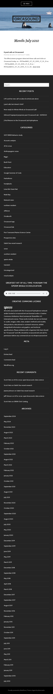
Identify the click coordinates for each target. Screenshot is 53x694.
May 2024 (7, 422)
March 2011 (7, 660)
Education (7, 167)
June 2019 (7, 551)
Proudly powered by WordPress (17, 690)
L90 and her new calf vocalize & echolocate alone (21, 99)
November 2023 (9, 427)
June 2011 (7, 649)
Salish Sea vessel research (13, 243)
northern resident (10, 205)
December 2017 (9, 595)
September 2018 (9, 573)
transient (7, 265)
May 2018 (7, 578)
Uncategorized (9, 270)
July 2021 (7, 497)
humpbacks (8, 184)
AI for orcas (8, 146)
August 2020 (8, 519)
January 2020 (8, 535)
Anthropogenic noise (11, 151)
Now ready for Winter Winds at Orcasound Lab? (20, 109)
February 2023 (9, 443)
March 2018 (8, 589)
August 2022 (8, 459)
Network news (9, 200)
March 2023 (8, 438)
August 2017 (8, 605)
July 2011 (7, 643)
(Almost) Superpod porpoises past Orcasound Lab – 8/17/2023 (25, 115)
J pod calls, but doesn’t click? (14, 104)
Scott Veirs (25, 55)
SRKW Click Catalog (21, 401)
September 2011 (9, 638)
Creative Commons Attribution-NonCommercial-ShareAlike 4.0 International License (25, 316)
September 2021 (9, 486)
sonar (6, 249)
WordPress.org (9, 365)
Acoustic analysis (10, 140)
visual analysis (8, 276)
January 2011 (8, 670)
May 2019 (7, 557)
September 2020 (10, 513)
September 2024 (10, 416)
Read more (36, 67)
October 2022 (9, 449)
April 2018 (7, 584)
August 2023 (8, 432)
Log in (6, 349)
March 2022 (8, 465)
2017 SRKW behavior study (13, 135)
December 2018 (9, 568)
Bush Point (7, 162)
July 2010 (7, 681)
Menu (28, 4)
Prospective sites (10, 238)
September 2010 (10, 676)
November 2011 (9, 627)
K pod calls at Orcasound (14, 52)
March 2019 (8, 562)
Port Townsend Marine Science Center (17, 232)
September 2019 (9, 546)
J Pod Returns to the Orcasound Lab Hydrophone (21, 120)
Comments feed (9, 360)
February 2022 (9, 470)
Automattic (41, 690)
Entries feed (8, 354)
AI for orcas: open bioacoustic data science (29, 380)
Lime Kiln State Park (11, 189)
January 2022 (8, 476)
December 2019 (9, 541)
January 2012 (8, 622)
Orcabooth (7, 216)
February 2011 (8, 665)
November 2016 (9, 611)
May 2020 (7, 530)
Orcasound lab (9, 227)
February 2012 (8, 616)
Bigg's (6, 157)
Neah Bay (7, 195)
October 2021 (8, 481)
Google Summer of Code (12, 173)
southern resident (10, 254)
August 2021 (8, 492)
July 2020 (7, 524)
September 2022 (10, 454)
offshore (7, 211)
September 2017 (9, 600)
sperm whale (8, 259)
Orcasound (26, 19)
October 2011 (8, 632)
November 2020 (9, 503)
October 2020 (9, 508)
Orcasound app (9, 222)
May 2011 (7, 654)
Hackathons (8, 178)
